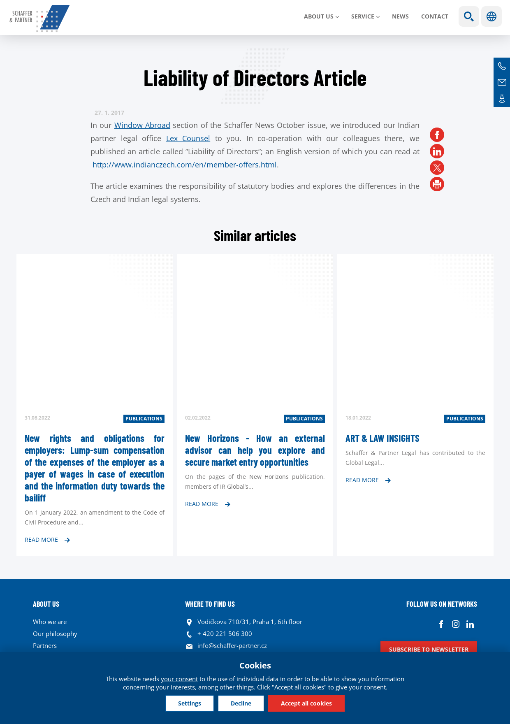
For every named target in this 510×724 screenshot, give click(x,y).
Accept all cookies (306, 703)
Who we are (50, 621)
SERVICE (362, 16)
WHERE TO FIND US (210, 603)
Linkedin (470, 624)
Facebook (441, 624)
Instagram (455, 624)
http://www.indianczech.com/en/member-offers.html (185, 164)
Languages (491, 16)
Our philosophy (55, 633)
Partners (45, 645)
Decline (241, 703)
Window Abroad (142, 125)
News (400, 16)
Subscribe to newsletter (428, 649)
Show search (469, 16)
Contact (434, 16)
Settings (189, 703)
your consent (179, 679)
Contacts (502, 98)
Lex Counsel (188, 138)
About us (319, 16)
